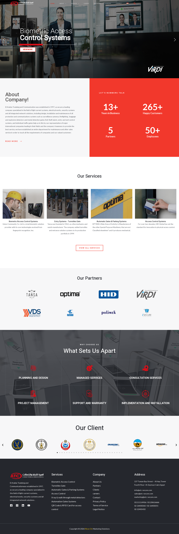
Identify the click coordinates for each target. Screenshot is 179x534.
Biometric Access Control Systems (23, 221)
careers (96, 493)
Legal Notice (98, 509)
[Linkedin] (23, 505)
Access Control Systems (155, 221)
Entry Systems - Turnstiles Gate (67, 221)
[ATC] (22, 4)
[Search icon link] (131, 4)
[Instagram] (17, 505)
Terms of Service (100, 505)
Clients (96, 489)
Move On (89, 529)
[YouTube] (28, 505)
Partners (97, 485)
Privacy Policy (99, 501)
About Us (97, 481)
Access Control (58, 493)
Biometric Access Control (63, 481)
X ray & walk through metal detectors (68, 497)
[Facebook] (11, 505)
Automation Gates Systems (63, 501)
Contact (96, 497)
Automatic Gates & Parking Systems (111, 221)
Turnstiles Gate (58, 485)
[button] (4, 40)
